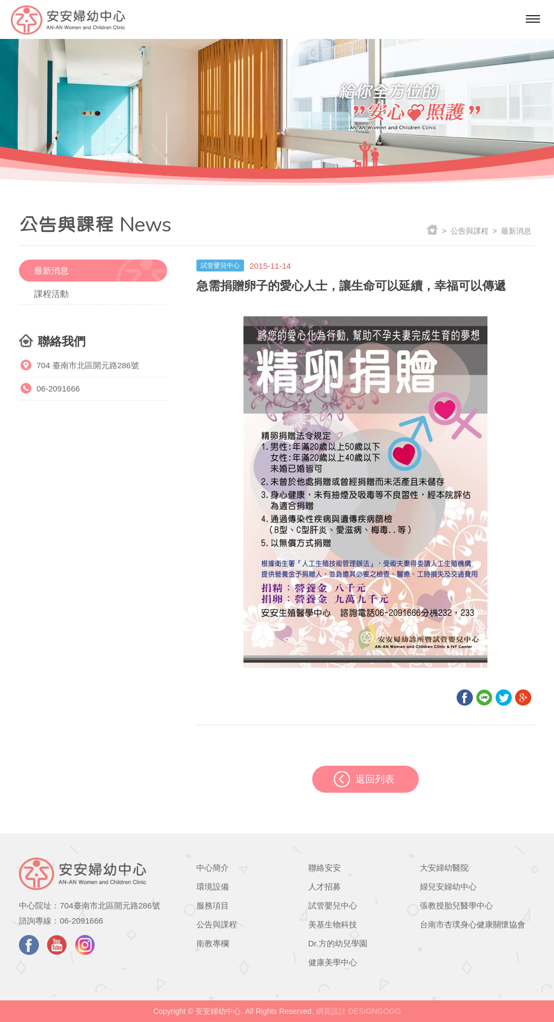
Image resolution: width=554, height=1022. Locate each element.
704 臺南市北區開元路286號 (87, 365)
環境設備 (212, 886)
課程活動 (51, 293)
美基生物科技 (332, 924)
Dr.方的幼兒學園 (337, 943)
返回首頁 (432, 230)
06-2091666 (58, 388)
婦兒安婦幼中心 (448, 886)
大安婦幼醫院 (444, 867)
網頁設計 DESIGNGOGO (358, 1011)
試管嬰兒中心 (332, 905)
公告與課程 (216, 924)
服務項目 (212, 905)
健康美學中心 (332, 962)
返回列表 (374, 779)
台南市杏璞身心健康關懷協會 (472, 924)
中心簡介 (212, 867)
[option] (277, 104)
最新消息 (51, 270)
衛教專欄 (212, 943)
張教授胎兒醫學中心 (456, 905)
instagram (85, 945)
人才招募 (324, 886)
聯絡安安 (324, 867)
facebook (29, 945)
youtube (57, 945)
